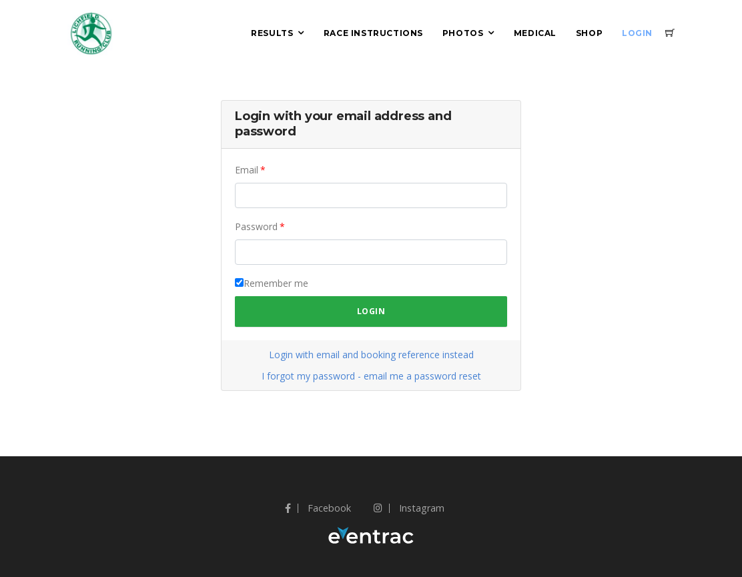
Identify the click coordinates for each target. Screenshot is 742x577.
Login (637, 33)
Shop (589, 33)
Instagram (409, 508)
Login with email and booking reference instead (371, 354)
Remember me (276, 283)
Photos (463, 33)
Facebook (318, 508)
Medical (535, 33)
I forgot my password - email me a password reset (371, 376)
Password (256, 226)
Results (272, 33)
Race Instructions (373, 33)
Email (246, 169)
